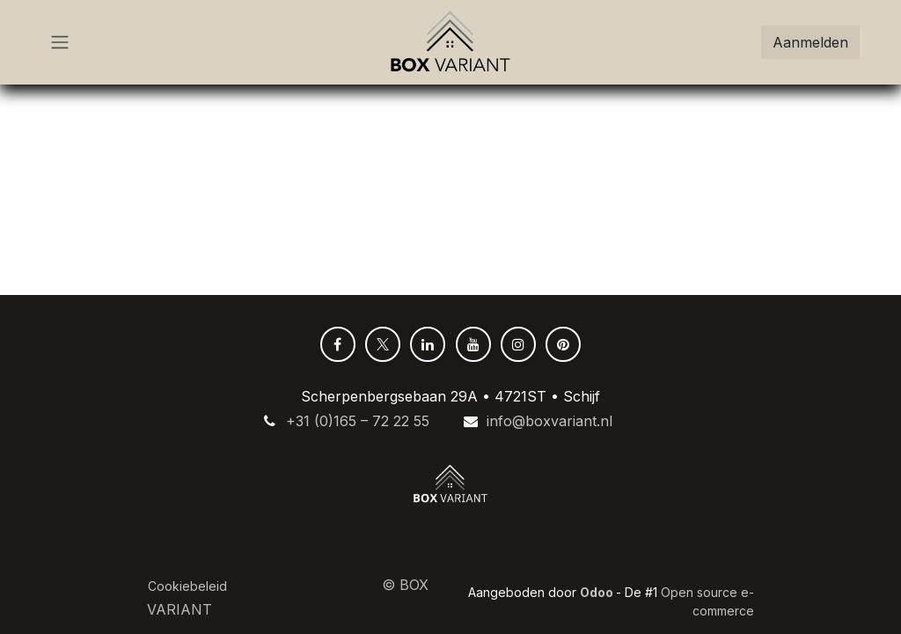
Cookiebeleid (187, 586)
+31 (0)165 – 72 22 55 (357, 421)
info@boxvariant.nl (549, 421)
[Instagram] (518, 344)
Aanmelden (810, 42)
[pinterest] (563, 344)
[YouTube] (473, 344)
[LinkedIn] (427, 344)
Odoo (598, 592)
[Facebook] (337, 344)
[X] (382, 344)
